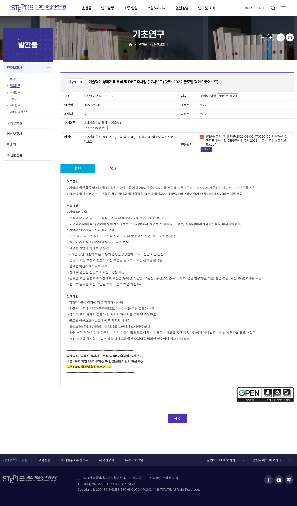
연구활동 (107, 8)
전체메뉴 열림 (283, 8)
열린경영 (181, 8)
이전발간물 (14, 155)
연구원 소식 (206, 8)
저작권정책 (106, 460)
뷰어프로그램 (134, 460)
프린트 (290, 37)
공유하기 (281, 37)
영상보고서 (14, 134)
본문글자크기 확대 (270, 37)
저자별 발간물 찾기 (228, 96)
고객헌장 (44, 460)
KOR (248, 8)
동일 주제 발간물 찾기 (95, 127)
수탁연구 (15, 105)
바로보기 (206, 149)
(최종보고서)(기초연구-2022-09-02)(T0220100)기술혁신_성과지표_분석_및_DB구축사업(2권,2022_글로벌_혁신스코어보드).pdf (246, 140)
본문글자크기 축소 (262, 37)
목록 (177, 418)
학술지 (11, 144)
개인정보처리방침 (15, 460)
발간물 (86, 8)
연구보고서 (14, 68)
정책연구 (15, 79)
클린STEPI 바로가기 (221, 458)
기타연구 (15, 99)
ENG (260, 8)
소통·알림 (131, 8)
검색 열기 (273, 8)
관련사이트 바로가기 (267, 458)
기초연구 (15, 85)
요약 (78, 169)
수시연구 (15, 92)
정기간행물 (14, 123)
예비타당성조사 (19, 112)
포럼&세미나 (156, 8)
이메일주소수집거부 (74, 460)
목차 (113, 169)
